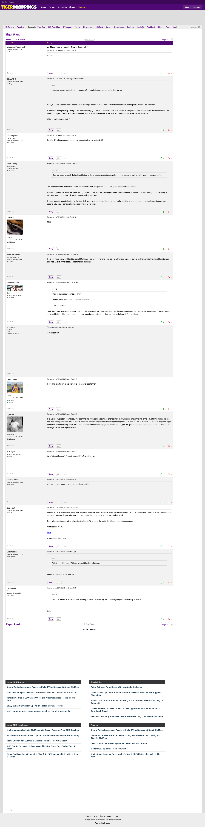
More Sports (87, 27)
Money (160, 27)
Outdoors (130, 27)
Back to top (10, 73)
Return (8, 39)
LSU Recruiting (54, 27)
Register (12, 2)
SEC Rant (99, 27)
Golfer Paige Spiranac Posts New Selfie (109, 749)
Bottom (22, 39)
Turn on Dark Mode (102, 823)
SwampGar (11, 588)
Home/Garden (118, 27)
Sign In (4, 2)
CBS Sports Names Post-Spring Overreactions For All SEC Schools (38, 711)
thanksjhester (13, 283)
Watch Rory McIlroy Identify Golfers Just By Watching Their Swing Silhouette (127, 716)
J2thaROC (11, 79)
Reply (51, 73)
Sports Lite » (96, 682)
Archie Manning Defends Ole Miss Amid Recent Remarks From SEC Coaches (43, 730)
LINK (49, 533)
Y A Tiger (11, 452)
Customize (194, 27)
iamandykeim (13, 136)
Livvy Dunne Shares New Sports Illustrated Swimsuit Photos (35, 706)
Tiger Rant (41, 27)
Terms (117, 816)
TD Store (82, 7)
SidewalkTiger (13, 552)
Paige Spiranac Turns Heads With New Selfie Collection (117, 687)
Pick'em (72, 7)
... (89, 7)
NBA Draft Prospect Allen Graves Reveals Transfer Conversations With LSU (42, 692)
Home (43, 7)
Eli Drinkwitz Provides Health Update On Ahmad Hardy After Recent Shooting (43, 735)
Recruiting (62, 7)
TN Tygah (74, 282)
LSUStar (10, 217)
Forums (52, 7)
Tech (168, 27)
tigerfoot (10, 414)
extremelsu (75, 254)
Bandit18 (73, 50)
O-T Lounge (67, 27)
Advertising (98, 816)
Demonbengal (13, 379)
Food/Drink (151, 27)
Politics (77, 27)
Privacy (88, 816)
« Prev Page (89, 39)
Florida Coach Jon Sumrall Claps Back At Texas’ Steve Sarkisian (37, 741)
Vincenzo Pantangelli (16, 47)
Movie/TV (140, 27)
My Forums (10, 27)
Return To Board (89, 630)
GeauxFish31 (12, 480)
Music (175, 27)
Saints (108, 27)
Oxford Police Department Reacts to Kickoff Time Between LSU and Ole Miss (43, 687)
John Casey (12, 164)
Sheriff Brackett (14, 254)
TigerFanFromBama (77, 79)
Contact (109, 816)
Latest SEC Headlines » (18, 725)
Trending (20, 27)
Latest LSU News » (15, 682)
